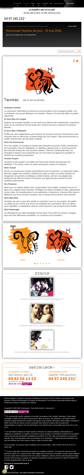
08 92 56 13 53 (22, 378)
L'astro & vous (18, 4)
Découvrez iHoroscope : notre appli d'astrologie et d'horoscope (24, 472)
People (33, 4)
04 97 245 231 (14, 18)
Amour (38, 4)
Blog (51, 3)
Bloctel (33, 403)
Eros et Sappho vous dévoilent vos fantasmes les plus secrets (42, 352)
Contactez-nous (24, 403)
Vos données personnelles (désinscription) (61, 400)
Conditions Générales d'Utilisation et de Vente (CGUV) (35, 398)
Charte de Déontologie (19, 400)
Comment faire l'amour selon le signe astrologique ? (42, 326)
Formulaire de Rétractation (37, 400)
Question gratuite (58, 3)
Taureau (61, 243)
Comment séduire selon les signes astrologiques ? (42, 299)
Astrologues (45, 4)
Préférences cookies (11, 403)
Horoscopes (26, 4)
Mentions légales (10, 398)
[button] (4, 471)
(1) (25, 18)
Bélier (23, 243)
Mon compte (70, 3)
